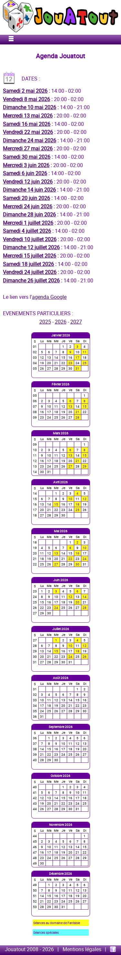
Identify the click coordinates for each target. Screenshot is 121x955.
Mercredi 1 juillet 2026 (28, 222)
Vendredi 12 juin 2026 (28, 181)
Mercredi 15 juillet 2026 (29, 255)
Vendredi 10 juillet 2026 (29, 239)
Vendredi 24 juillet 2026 (29, 272)
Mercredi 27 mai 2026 (28, 148)
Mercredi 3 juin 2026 (26, 165)
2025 (45, 321)
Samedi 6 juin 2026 (25, 173)
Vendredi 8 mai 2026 (26, 99)
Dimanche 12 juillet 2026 (31, 247)
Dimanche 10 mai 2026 (29, 107)
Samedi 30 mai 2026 (26, 156)
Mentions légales (82, 949)
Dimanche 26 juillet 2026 (31, 280)
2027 (76, 321)
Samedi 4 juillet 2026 (27, 230)
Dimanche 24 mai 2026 (29, 140)
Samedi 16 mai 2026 (26, 124)
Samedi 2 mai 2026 (25, 90)
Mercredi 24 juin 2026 (27, 206)
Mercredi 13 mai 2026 (28, 115)
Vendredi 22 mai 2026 (28, 132)
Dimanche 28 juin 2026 (29, 214)
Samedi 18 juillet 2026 (28, 264)
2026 (60, 321)
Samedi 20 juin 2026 (26, 198)
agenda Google (49, 296)
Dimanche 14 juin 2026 (29, 189)
